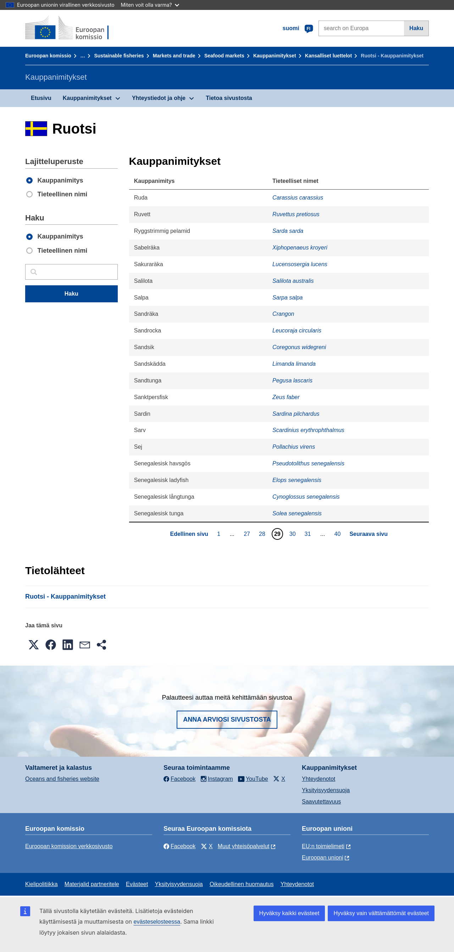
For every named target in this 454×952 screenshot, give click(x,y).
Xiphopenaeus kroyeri (299, 248)
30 (293, 534)
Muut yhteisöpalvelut (244, 846)
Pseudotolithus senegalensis (308, 463)
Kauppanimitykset (274, 55)
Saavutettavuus (321, 802)
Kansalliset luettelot (328, 55)
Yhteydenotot (318, 779)
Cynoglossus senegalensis (305, 497)
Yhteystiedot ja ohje (159, 98)
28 (263, 534)
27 (248, 534)
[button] (34, 645)
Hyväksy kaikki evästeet (289, 913)
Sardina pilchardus (296, 414)
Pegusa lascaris (292, 380)
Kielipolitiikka (41, 884)
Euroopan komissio (48, 55)
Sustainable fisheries (119, 55)
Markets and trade (174, 55)
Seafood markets (224, 55)
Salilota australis (293, 281)
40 (338, 534)
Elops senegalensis (296, 480)
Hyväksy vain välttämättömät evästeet (381, 913)
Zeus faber (285, 397)
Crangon (283, 314)
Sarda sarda (287, 231)
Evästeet (137, 884)
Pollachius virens (293, 447)
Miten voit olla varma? (150, 5)
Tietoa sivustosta (229, 98)
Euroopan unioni (322, 858)
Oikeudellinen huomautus (242, 884)
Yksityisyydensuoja (326, 790)
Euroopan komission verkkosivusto (68, 846)
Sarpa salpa (287, 298)
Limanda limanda (294, 364)
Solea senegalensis (297, 513)
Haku (416, 28)
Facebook (179, 846)
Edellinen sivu (189, 534)
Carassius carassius (297, 198)
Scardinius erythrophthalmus (308, 430)
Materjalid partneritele (92, 884)
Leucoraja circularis (296, 330)
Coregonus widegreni (299, 347)
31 (309, 534)
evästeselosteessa (156, 922)
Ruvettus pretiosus (296, 214)
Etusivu (41, 98)
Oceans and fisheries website (62, 779)
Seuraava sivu (368, 534)
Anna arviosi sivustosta (227, 719)
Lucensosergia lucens (299, 264)
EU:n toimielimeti (323, 846)
